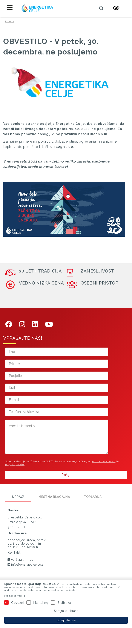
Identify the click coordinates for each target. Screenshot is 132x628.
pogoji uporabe (15, 464)
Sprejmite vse (66, 620)
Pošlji (65, 475)
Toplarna (93, 496)
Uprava (18, 496)
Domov (9, 21)
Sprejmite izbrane (66, 611)
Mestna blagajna (54, 496)
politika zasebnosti (103, 461)
